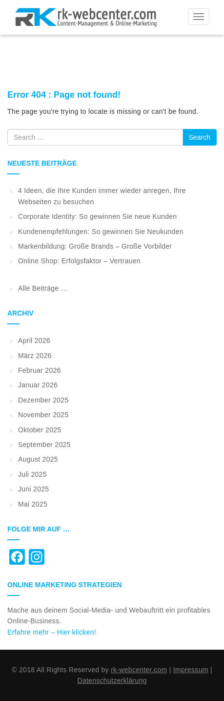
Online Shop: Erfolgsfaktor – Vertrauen (79, 261)
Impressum (190, 670)
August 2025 (38, 459)
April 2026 (34, 340)
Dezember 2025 (43, 400)
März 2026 (35, 356)
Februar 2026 (39, 370)
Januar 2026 (38, 385)
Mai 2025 (32, 504)
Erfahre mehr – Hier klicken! (51, 632)
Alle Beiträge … (43, 288)
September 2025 (44, 444)
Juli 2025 (32, 474)
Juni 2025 (33, 489)
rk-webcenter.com (139, 670)
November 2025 (43, 415)
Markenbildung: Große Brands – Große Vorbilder (95, 246)
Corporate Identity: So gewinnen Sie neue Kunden (97, 216)
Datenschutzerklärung (111, 680)
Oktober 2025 (39, 430)
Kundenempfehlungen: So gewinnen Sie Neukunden (100, 231)
